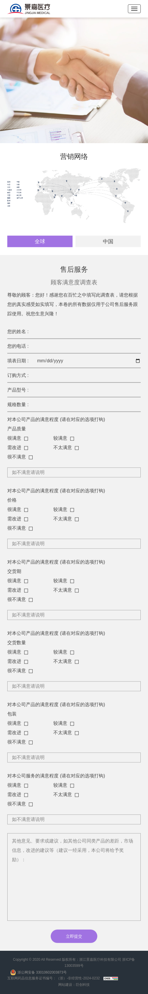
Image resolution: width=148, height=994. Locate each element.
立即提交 (74, 937)
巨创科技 (83, 985)
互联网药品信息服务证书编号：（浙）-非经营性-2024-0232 (53, 978)
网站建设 (65, 985)
